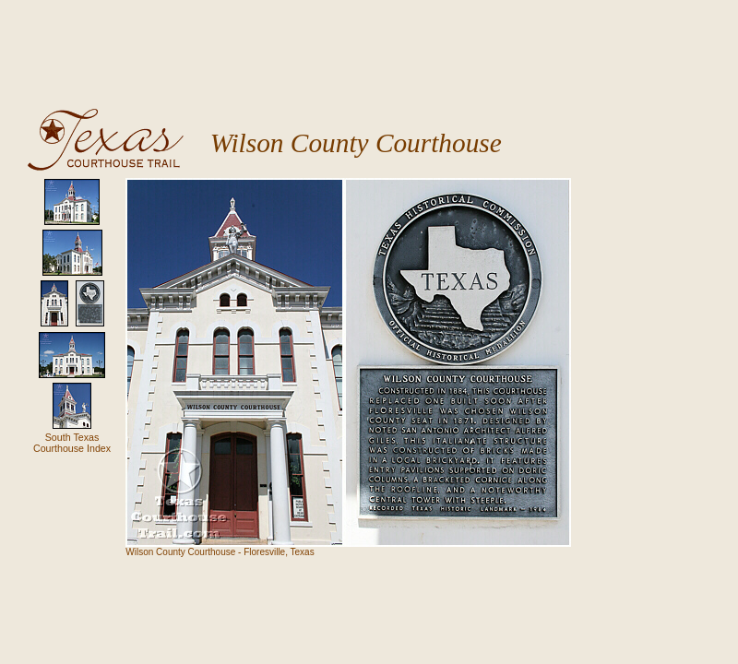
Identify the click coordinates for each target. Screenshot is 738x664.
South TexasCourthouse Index (72, 443)
